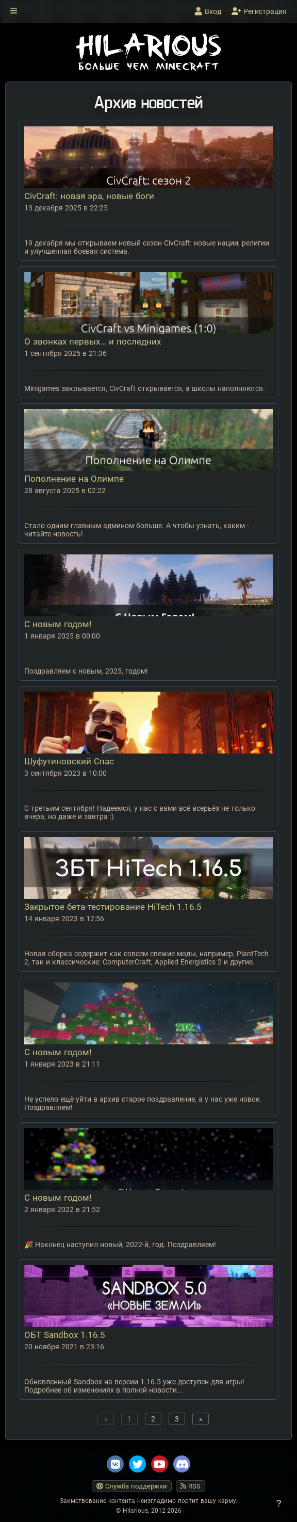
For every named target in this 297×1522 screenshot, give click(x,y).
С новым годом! (57, 624)
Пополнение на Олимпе (74, 478)
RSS (190, 1486)
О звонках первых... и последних (92, 341)
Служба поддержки (131, 1486)
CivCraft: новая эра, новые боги (89, 196)
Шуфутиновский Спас (69, 761)
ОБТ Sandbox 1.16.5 (64, 1335)
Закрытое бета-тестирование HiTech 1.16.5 (113, 907)
